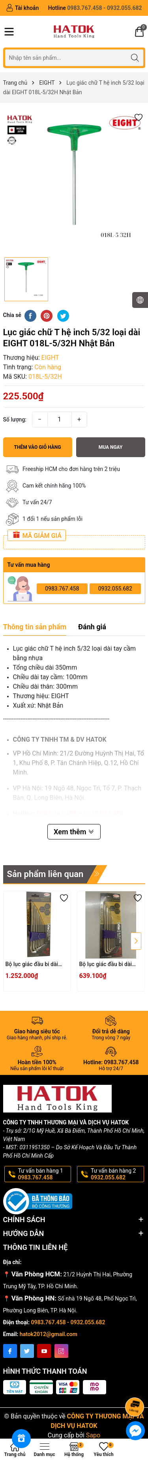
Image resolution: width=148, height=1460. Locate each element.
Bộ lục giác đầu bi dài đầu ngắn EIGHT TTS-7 (107, 964)
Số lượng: (15, 419)
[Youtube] (44, 1351)
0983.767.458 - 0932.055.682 (68, 1322)
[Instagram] (61, 1351)
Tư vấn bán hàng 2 (116, 1174)
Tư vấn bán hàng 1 (44, 1174)
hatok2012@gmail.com (48, 1334)
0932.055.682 (115, 588)
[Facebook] (10, 1351)
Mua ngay (111, 447)
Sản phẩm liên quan (45, 874)
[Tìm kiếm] (135, 57)
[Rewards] (21, 1438)
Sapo (93, 1435)
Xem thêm (74, 832)
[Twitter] (27, 1351)
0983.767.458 (62, 588)
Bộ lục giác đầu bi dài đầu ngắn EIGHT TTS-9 (34, 964)
